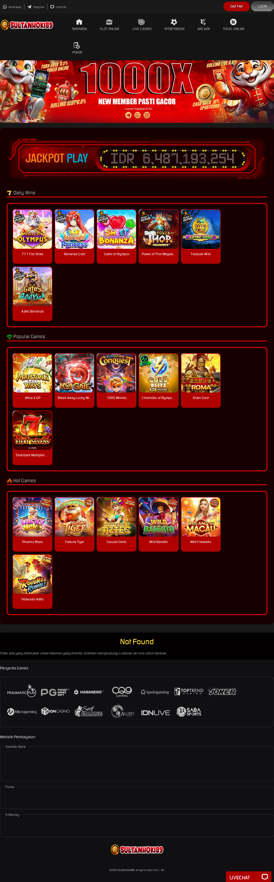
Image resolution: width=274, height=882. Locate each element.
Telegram (35, 7)
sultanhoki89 (126, 870)
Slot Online (109, 24)
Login (262, 6)
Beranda (79, 24)
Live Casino (141, 24)
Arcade (203, 24)
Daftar (236, 6)
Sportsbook (174, 24)
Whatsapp (12, 7)
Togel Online (234, 24)
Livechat (58, 7)
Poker (77, 48)
